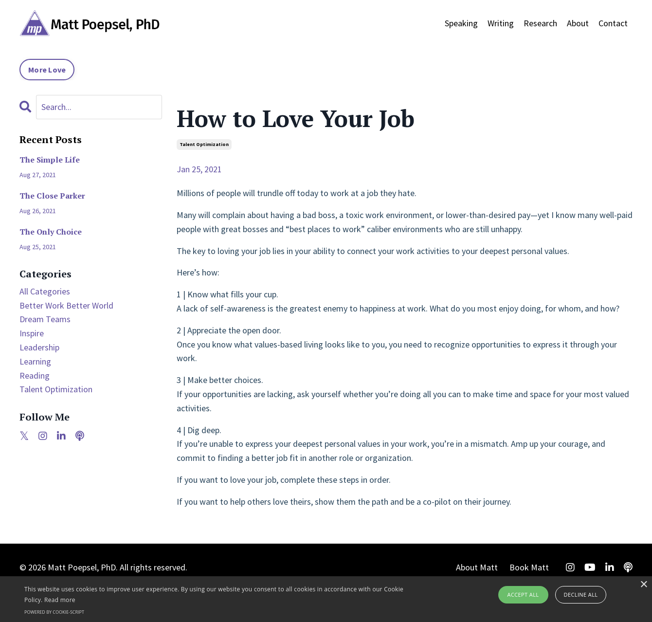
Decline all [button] (581, 594)
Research (540, 23)
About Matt (477, 567)
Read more (59, 600)
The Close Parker (52, 196)
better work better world (66, 305)
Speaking (461, 23)
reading (34, 375)
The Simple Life (49, 160)
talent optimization (204, 144)
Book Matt (529, 567)
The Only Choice (50, 232)
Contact (613, 23)
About (578, 23)
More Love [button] (47, 69)
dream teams (45, 319)
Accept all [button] (523, 594)
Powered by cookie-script (54, 612)
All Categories (44, 291)
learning (35, 361)
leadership (39, 347)
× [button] (643, 584)
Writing (501, 23)
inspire (31, 333)
